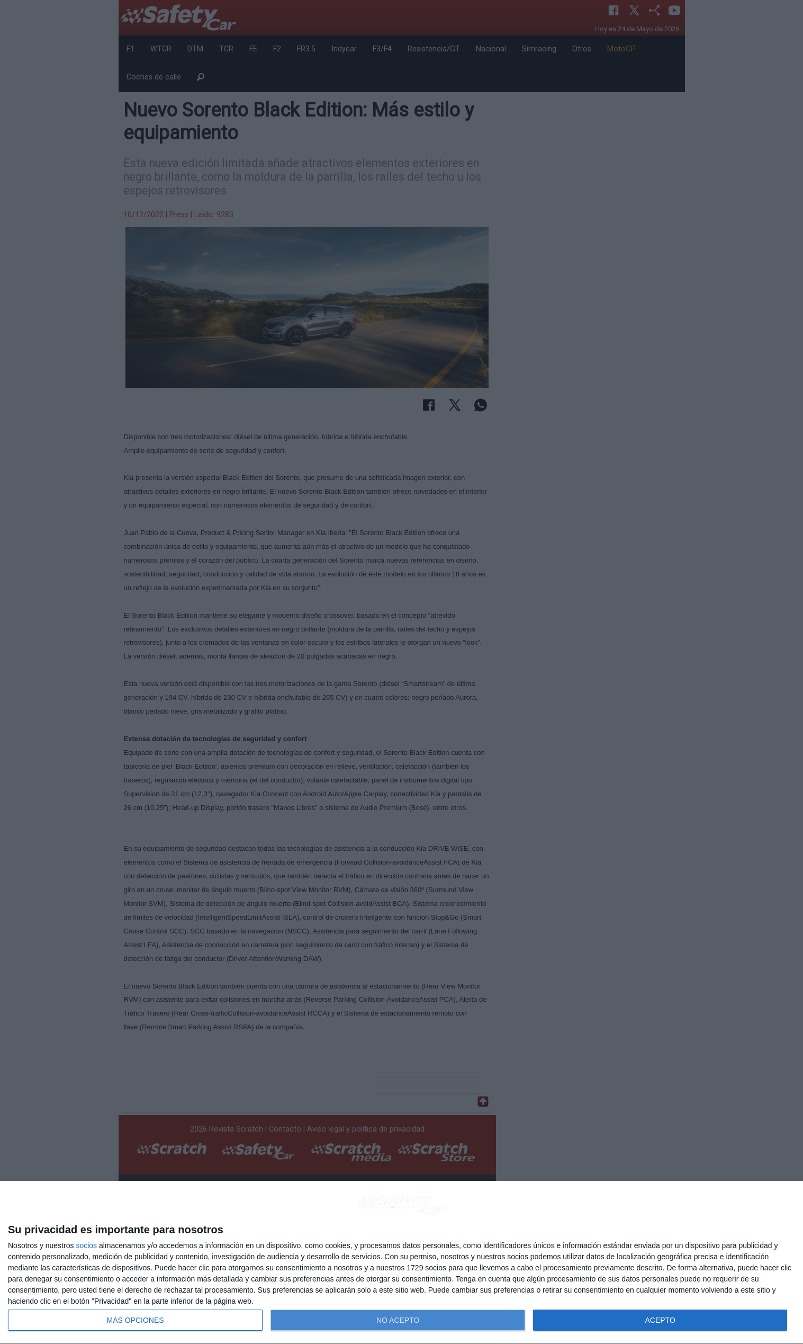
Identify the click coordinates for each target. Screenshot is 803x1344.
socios (86, 1245)
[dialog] (401, 1262)
